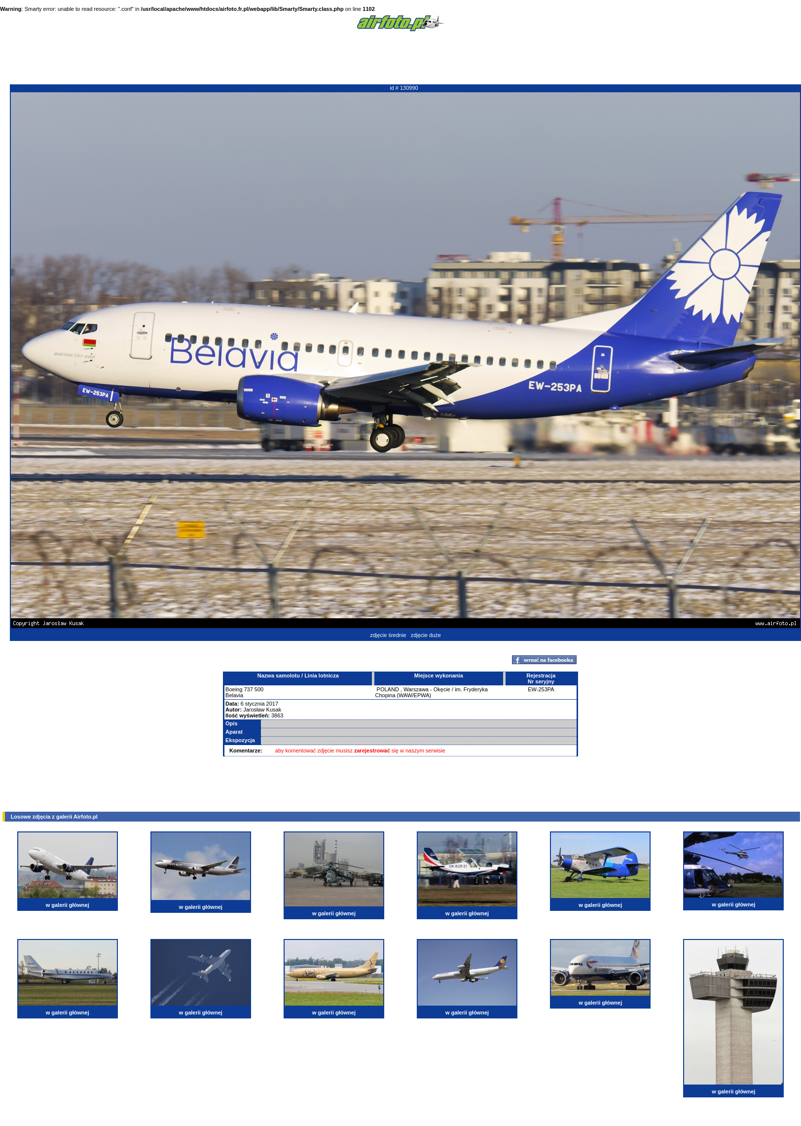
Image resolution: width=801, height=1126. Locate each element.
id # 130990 (404, 88)
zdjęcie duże (426, 635)
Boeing (233, 689)
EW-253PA (541, 689)
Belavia (234, 695)
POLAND (388, 689)
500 (259, 689)
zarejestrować (372, 750)
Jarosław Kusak (262, 710)
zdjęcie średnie (388, 635)
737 (248, 689)
